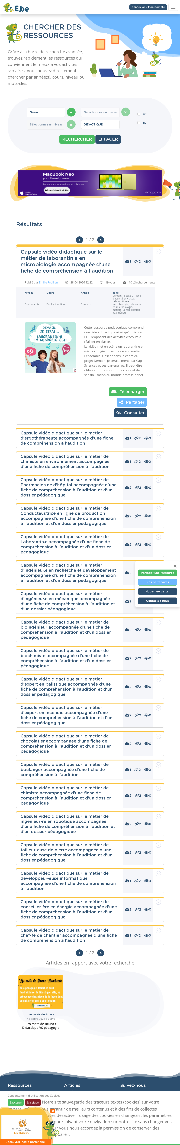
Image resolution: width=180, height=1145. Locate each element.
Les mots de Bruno (41, 1014)
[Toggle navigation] (173, 6)
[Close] (175, 566)
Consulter (130, 412)
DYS (144, 114)
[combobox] (46, 112)
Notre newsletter (158, 591)
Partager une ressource (157, 572)
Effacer (108, 139)
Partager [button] (131, 402)
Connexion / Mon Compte (148, 6)
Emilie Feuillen (48, 282)
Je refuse (33, 1102)
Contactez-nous (157, 600)
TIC (143, 122)
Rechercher (77, 139)
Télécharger (127, 391)
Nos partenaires (157, 582)
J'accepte (16, 1102)
